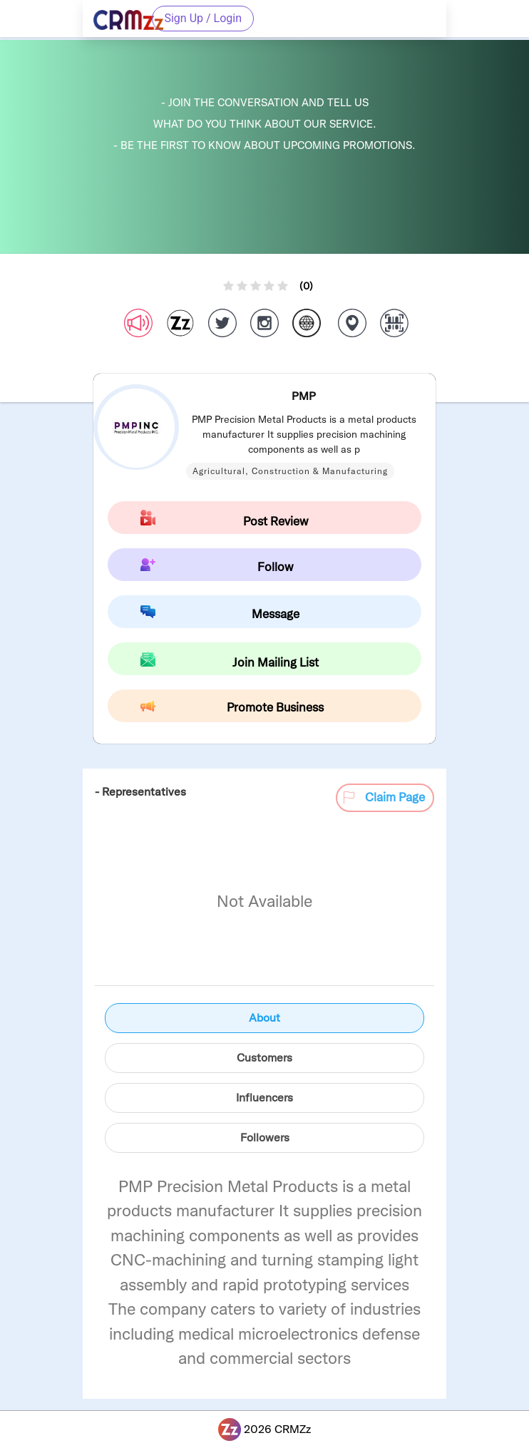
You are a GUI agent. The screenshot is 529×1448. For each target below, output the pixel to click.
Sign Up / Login (203, 18)
